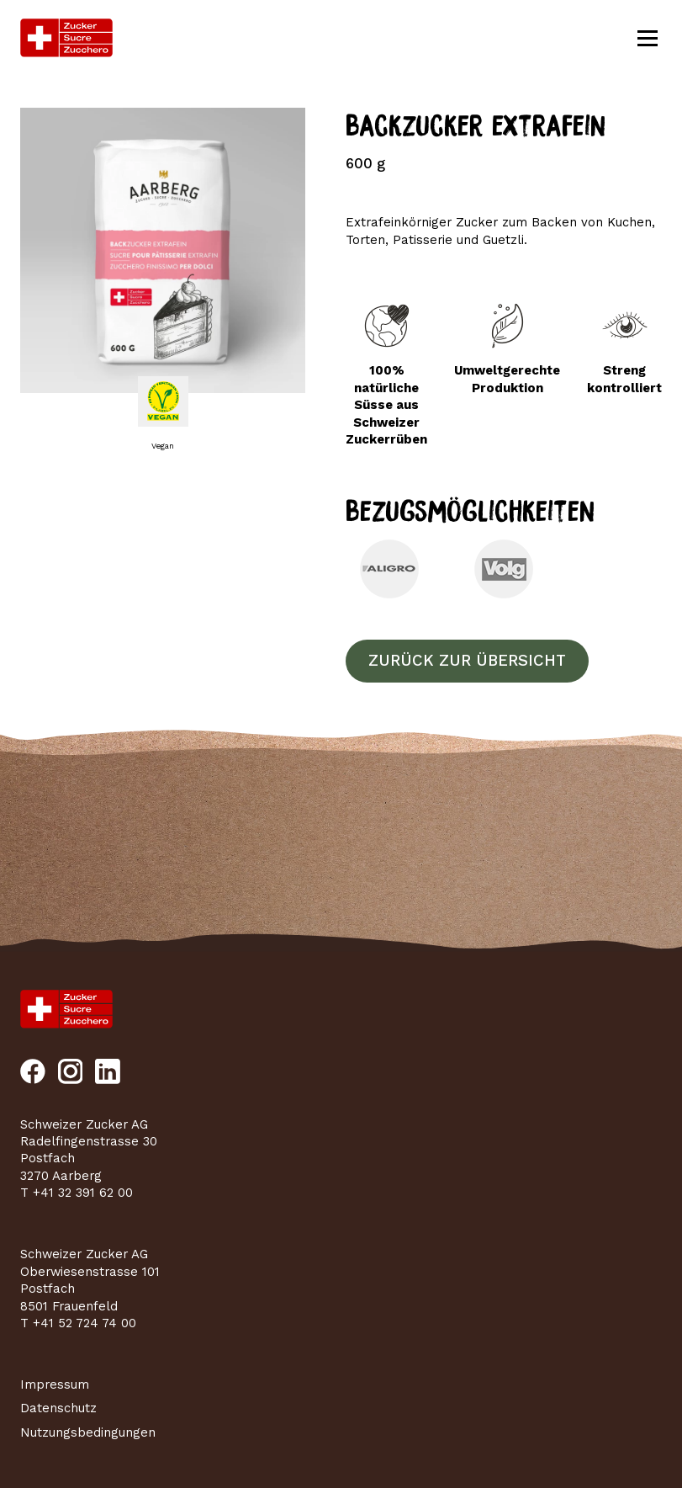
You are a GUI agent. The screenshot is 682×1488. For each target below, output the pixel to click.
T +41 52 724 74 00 (78, 1323)
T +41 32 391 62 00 (76, 1192)
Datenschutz (58, 1408)
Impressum (54, 1384)
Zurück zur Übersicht (467, 660)
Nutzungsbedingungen (88, 1432)
